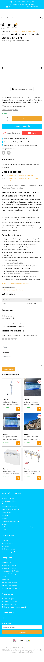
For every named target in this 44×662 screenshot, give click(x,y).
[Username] (22, 347)
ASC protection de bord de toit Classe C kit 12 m (25, 31)
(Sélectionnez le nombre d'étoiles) (19, 335)
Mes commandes (7, 543)
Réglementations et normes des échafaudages (18, 527)
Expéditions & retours (9, 507)
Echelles (4, 577)
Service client (6, 512)
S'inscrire (5, 540)
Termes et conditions (9, 501)
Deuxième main (7, 562)
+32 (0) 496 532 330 (9, 601)
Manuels (4, 524)
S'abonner (22, 632)
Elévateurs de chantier (9, 582)
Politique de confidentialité (11, 521)
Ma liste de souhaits (9, 549)
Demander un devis (21, 126)
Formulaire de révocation (10, 510)
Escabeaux (5, 580)
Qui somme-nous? (8, 498)
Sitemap (4, 518)
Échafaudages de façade (10, 571)
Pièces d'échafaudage (9, 574)
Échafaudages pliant (9, 568)
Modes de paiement (8, 504)
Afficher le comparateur (10, 110)
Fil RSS (4, 530)
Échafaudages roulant (9, 565)
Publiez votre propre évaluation (20, 40)
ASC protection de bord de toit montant (19, 175)
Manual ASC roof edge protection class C (16, 283)
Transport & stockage (9, 585)
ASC (8, 40)
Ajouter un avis (8, 369)
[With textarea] (22, 360)
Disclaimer (5, 515)
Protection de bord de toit (11, 588)
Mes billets (5, 546)
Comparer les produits (9, 552)
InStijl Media (29, 652)
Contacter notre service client (12, 290)
